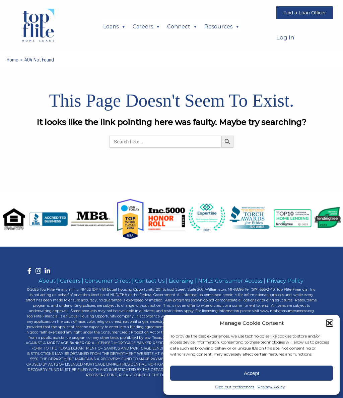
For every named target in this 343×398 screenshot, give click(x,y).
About (47, 281)
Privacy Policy (271, 386)
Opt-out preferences (234, 386)
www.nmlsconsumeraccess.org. (287, 311)
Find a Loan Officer (304, 12)
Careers (146, 26)
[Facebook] (29, 271)
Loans (114, 26)
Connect (182, 26)
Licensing (181, 281)
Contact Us (149, 281)
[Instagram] (38, 271)
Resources (222, 26)
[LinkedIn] (47, 271)
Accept (251, 373)
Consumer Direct (108, 281)
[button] (329, 323)
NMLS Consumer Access (230, 281)
